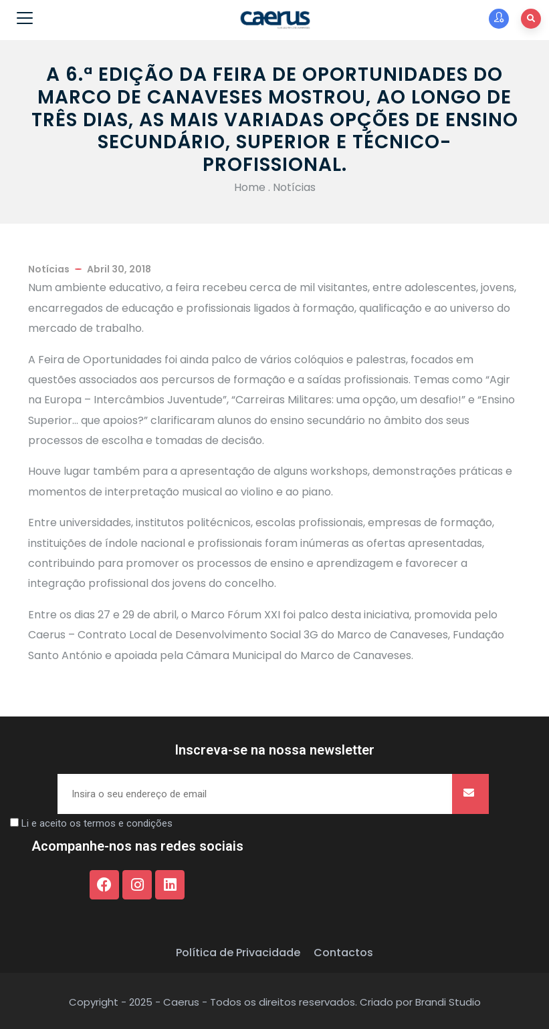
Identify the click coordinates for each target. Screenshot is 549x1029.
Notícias (294, 187)
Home (249, 187)
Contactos (343, 952)
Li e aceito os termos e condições (97, 823)
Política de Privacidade (238, 952)
